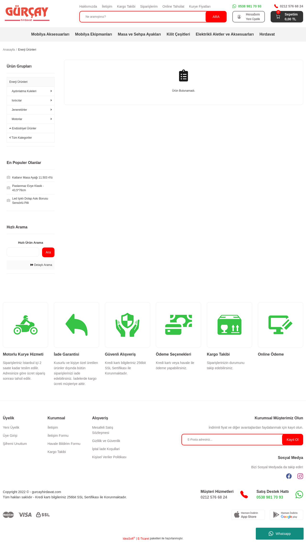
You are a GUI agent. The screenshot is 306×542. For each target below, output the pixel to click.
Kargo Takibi (126, 6)
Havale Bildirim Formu (64, 444)
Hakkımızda (88, 6)
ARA (216, 17)
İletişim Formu (58, 435)
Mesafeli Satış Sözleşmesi (102, 430)
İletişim (107, 6)
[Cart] (278, 17)
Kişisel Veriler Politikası (109, 457)
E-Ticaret (143, 538)
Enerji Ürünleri (27, 49)
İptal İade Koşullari (106, 449)
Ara (48, 252)
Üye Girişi (10, 435)
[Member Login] (239, 17)
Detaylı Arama (41, 265)
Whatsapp (280, 533)
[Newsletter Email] (242, 439)
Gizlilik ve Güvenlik (106, 441)
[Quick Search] (23, 252)
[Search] (153, 16)
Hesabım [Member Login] (253, 14)
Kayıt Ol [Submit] (293, 440)
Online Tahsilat (173, 6)
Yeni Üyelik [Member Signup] (253, 19)
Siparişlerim (149, 6)
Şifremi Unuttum (15, 444)
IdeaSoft (129, 538)
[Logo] (27, 13)
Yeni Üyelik (11, 427)
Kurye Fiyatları (200, 6)
